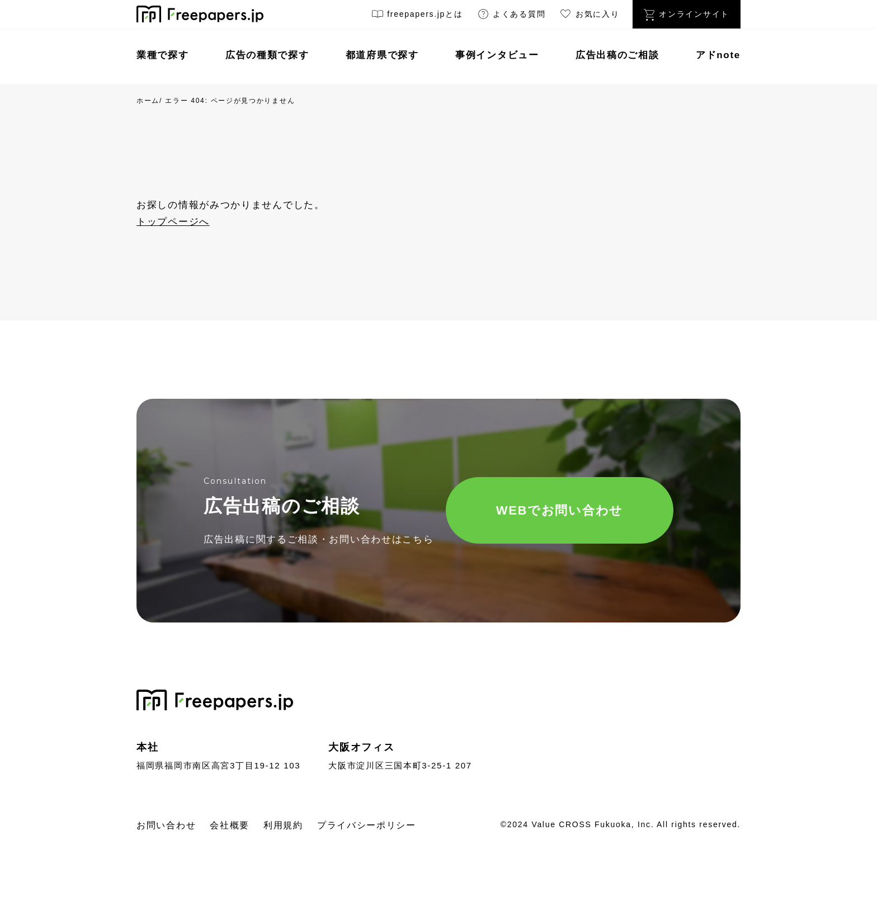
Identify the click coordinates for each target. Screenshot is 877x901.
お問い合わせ (166, 825)
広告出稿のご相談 (617, 55)
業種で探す (162, 55)
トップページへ (173, 221)
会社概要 (229, 825)
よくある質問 (511, 16)
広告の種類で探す (267, 55)
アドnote (718, 55)
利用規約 (283, 825)
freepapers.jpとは (417, 16)
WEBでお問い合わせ (559, 510)
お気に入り (589, 16)
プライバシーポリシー (366, 825)
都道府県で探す (382, 55)
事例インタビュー (497, 55)
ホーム (147, 101)
